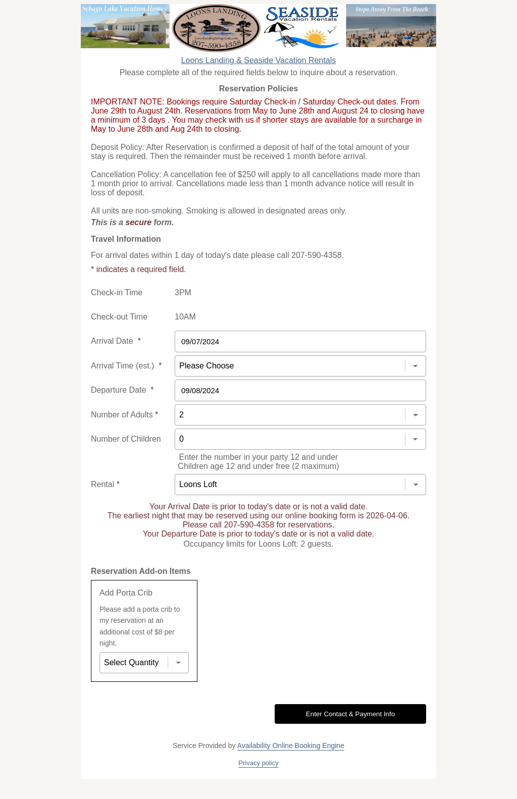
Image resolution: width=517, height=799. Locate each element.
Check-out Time (119, 316)
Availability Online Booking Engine (290, 745)
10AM (185, 316)
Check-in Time (116, 292)
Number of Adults (124, 414)
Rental (105, 484)
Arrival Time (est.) (126, 365)
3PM (183, 292)
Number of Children (126, 439)
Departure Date (122, 390)
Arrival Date (116, 341)
